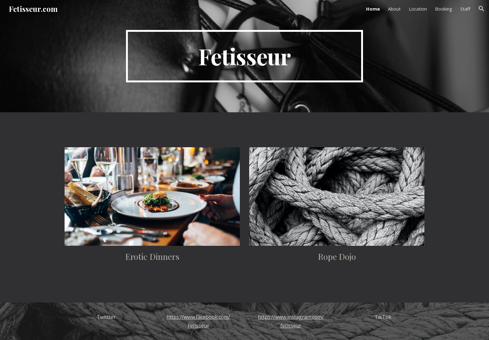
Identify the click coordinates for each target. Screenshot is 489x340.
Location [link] (418, 9)
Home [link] (373, 9)
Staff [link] (465, 9)
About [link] (394, 9)
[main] (244, 56)
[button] (481, 8)
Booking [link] (443, 9)
